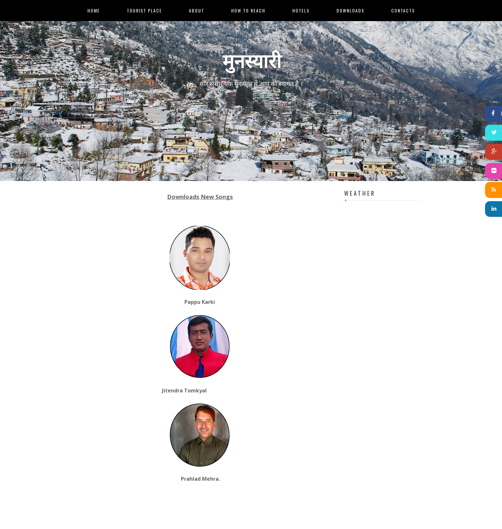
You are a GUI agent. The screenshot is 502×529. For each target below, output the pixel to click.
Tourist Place (144, 10)
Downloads (350, 10)
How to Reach (248, 10)
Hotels (301, 10)
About (196, 10)
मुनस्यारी (252, 59)
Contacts (403, 10)
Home (93, 10)
